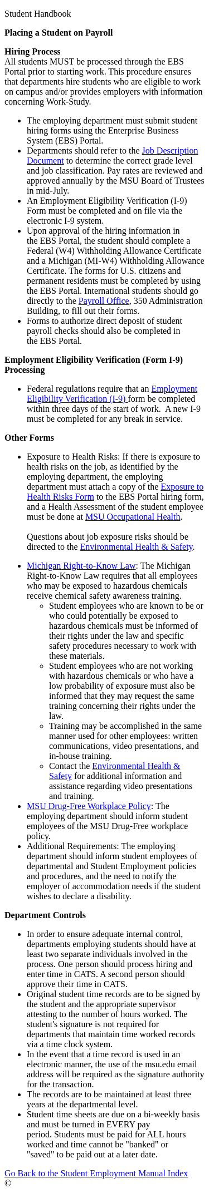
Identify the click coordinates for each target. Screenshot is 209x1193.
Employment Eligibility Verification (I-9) (112, 393)
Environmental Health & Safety (136, 546)
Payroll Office (104, 300)
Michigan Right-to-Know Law (81, 565)
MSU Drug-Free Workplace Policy (89, 806)
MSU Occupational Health (133, 516)
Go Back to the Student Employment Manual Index (96, 1173)
